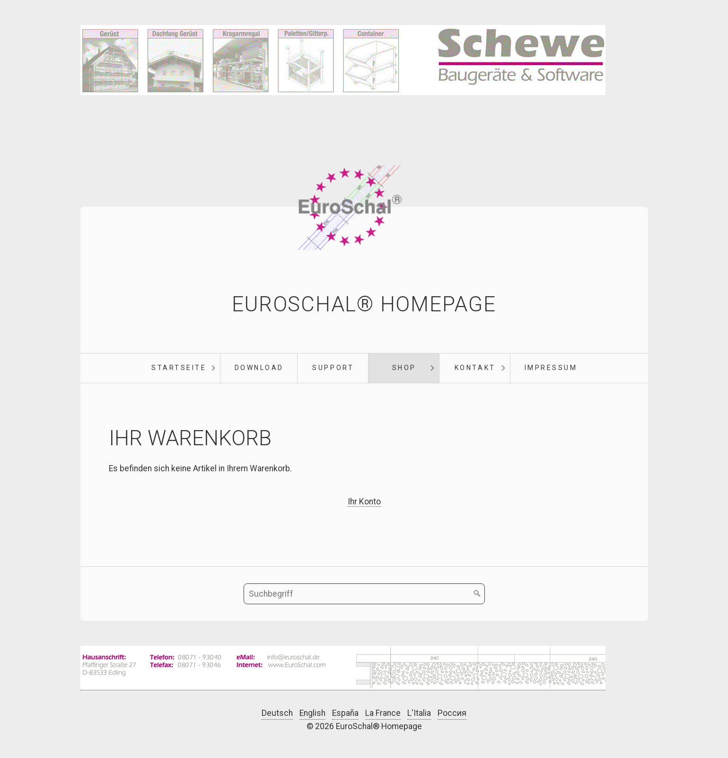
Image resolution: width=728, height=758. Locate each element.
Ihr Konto (364, 501)
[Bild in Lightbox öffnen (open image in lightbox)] (342, 668)
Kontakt (475, 367)
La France (383, 713)
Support (333, 367)
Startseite (178, 367)
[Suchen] (477, 593)
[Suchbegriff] (364, 593)
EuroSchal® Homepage (364, 304)
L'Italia (419, 713)
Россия (452, 713)
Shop (404, 367)
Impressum (551, 367)
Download (259, 367)
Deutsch (277, 713)
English (312, 713)
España (345, 713)
